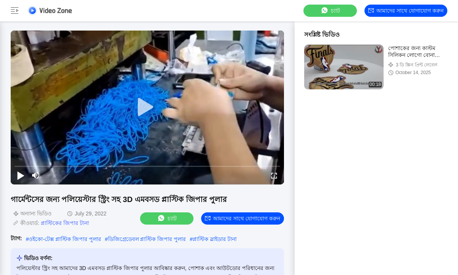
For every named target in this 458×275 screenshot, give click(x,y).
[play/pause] (20, 175)
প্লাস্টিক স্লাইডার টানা (215, 239)
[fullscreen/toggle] (274, 175)
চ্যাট (330, 10)
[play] (147, 107)
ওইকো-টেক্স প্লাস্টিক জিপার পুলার (65, 239)
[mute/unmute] (36, 175)
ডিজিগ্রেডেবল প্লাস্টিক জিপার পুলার (147, 239)
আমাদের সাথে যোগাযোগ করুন (405, 11)
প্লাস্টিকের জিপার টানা (65, 223)
